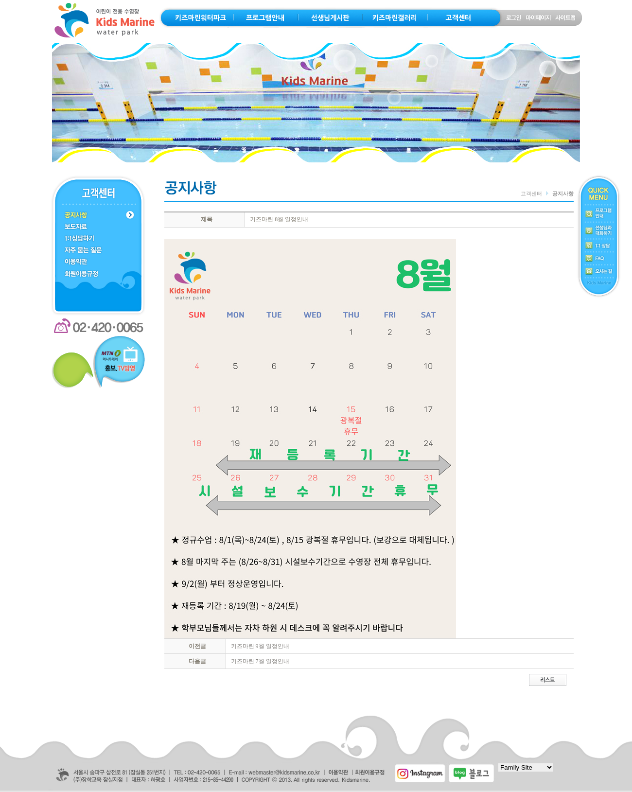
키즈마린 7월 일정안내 (260, 661)
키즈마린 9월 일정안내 (260, 646)
